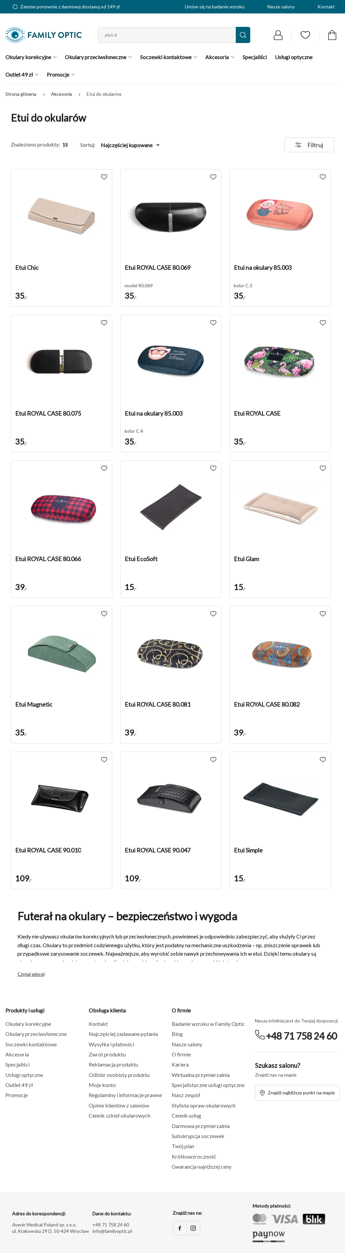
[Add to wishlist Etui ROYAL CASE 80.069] (213, 177)
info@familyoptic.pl (112, 1231)
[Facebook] (179, 1228)
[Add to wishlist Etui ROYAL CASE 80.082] (323, 614)
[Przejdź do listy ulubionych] (305, 35)
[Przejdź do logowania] (278, 35)
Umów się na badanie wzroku (215, 6)
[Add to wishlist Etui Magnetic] (104, 614)
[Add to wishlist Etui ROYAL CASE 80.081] (213, 614)
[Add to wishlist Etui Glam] (323, 468)
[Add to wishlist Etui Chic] (104, 177)
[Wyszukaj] (243, 35)
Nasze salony (281, 6)
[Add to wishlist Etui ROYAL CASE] (323, 323)
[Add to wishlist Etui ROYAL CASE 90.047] (213, 759)
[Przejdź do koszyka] (332, 35)
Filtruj (309, 145)
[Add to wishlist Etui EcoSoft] (213, 468)
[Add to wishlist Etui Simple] (323, 759)
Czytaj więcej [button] (31, 974)
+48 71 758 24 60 (301, 1036)
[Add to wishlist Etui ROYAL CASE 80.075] (104, 323)
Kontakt (326, 6)
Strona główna (21, 94)
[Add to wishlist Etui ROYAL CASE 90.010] (104, 759)
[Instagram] (193, 1228)
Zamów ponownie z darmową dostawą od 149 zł (66, 6)
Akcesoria (62, 94)
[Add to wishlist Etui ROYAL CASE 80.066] (104, 468)
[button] (61, 217)
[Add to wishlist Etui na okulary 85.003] (323, 177)
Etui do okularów (104, 94)
